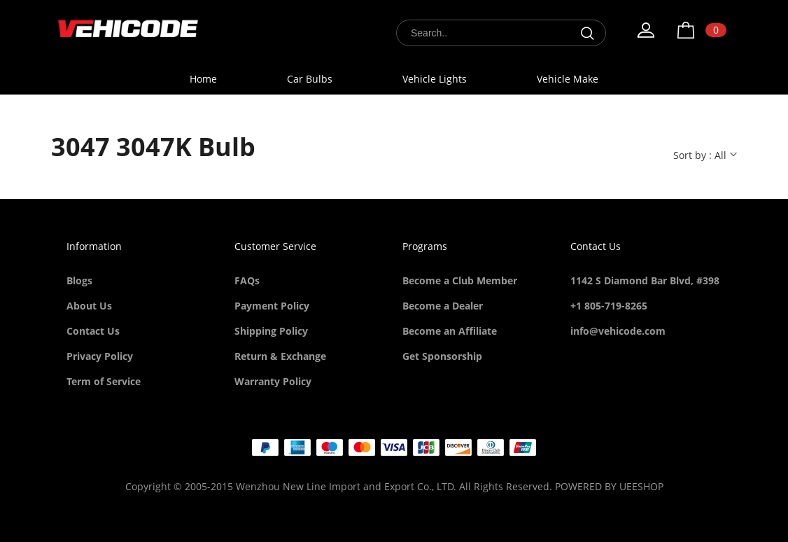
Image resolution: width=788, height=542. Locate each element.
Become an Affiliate (449, 331)
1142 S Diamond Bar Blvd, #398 (644, 280)
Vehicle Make (567, 78)
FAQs (247, 280)
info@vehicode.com (618, 331)
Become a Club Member (459, 280)
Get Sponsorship (442, 356)
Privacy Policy (99, 356)
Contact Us (93, 331)
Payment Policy (271, 305)
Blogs (79, 280)
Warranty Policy (272, 381)
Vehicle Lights (434, 78)
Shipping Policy (271, 331)
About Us (89, 305)
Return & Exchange (280, 356)
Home (203, 78)
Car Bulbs (309, 78)
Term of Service (103, 381)
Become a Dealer (442, 305)
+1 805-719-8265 (608, 305)
